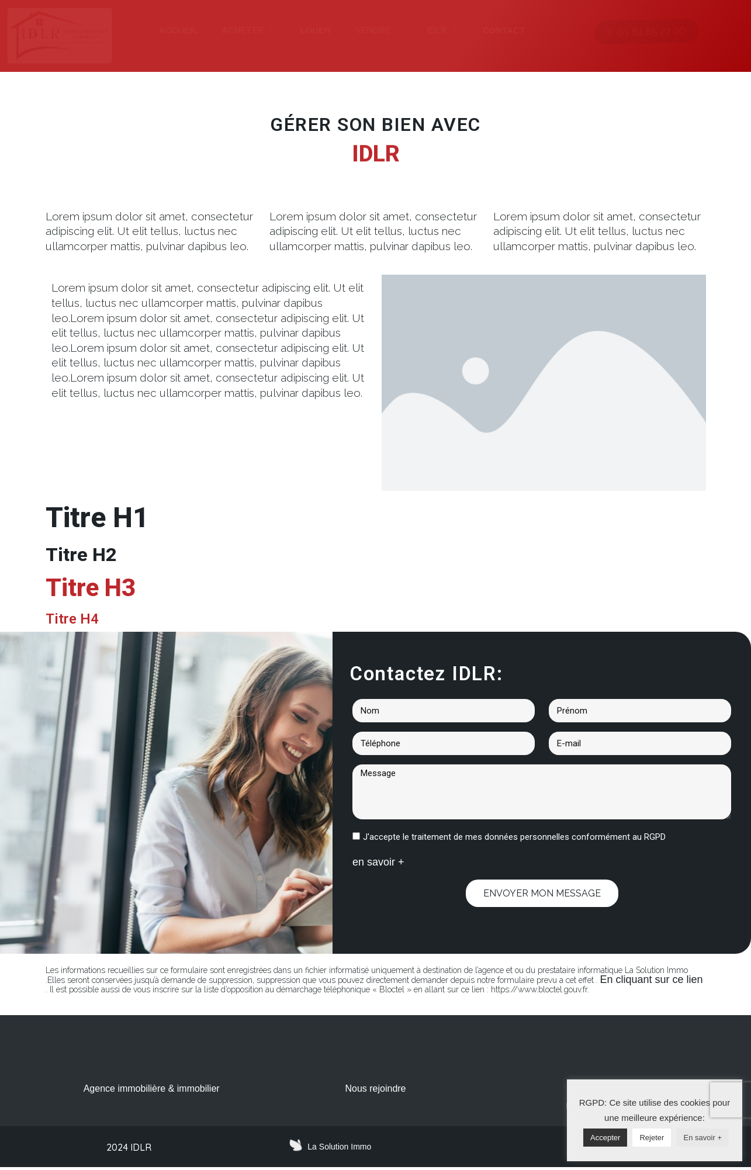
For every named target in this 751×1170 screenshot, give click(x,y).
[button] (271, 30)
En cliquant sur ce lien (651, 979)
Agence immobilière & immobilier (152, 1088)
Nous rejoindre (375, 1088)
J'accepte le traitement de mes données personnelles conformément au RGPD (514, 837)
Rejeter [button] (651, 1137)
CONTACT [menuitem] (504, 30)
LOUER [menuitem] (315, 30)
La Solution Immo (339, 1149)
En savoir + (703, 1137)
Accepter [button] (605, 1137)
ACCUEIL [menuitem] (178, 30)
